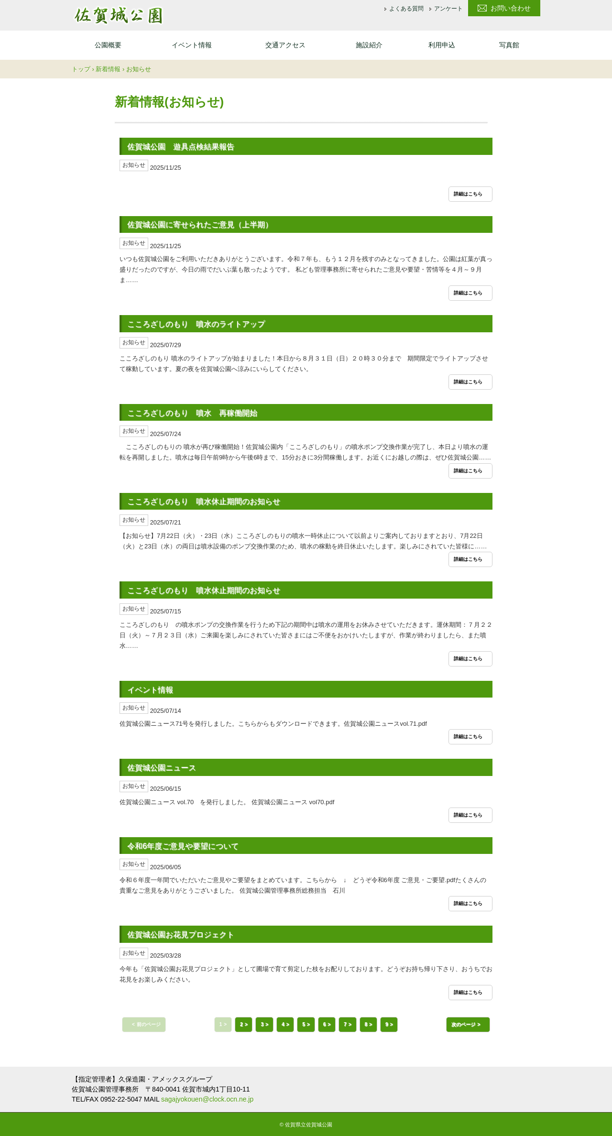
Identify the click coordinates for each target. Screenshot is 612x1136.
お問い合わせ (511, 8)
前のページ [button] (149, 1024)
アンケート (448, 9)
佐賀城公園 (118, 15)
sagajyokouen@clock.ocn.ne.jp (207, 1099)
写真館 (509, 45)
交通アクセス (285, 45)
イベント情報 (192, 45)
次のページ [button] (463, 1024)
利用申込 (441, 45)
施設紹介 (369, 45)
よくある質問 (406, 9)
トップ (81, 69)
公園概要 (108, 45)
